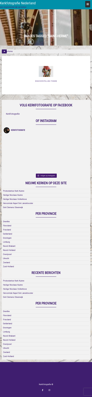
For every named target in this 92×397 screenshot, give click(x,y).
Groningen (7, 238)
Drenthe (6, 221)
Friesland (7, 230)
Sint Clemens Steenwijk (13, 207)
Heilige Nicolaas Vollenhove (15, 199)
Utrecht (6, 258)
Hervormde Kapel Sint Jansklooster (18, 203)
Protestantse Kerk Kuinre (13, 191)
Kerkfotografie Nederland (18, 3)
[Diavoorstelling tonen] (46, 81)
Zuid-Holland (8, 266)
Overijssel (7, 254)
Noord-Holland (9, 250)
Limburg (6, 242)
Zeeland (6, 262)
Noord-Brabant (9, 246)
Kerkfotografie (13, 114)
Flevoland (7, 225)
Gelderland (7, 234)
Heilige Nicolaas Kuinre (13, 195)
